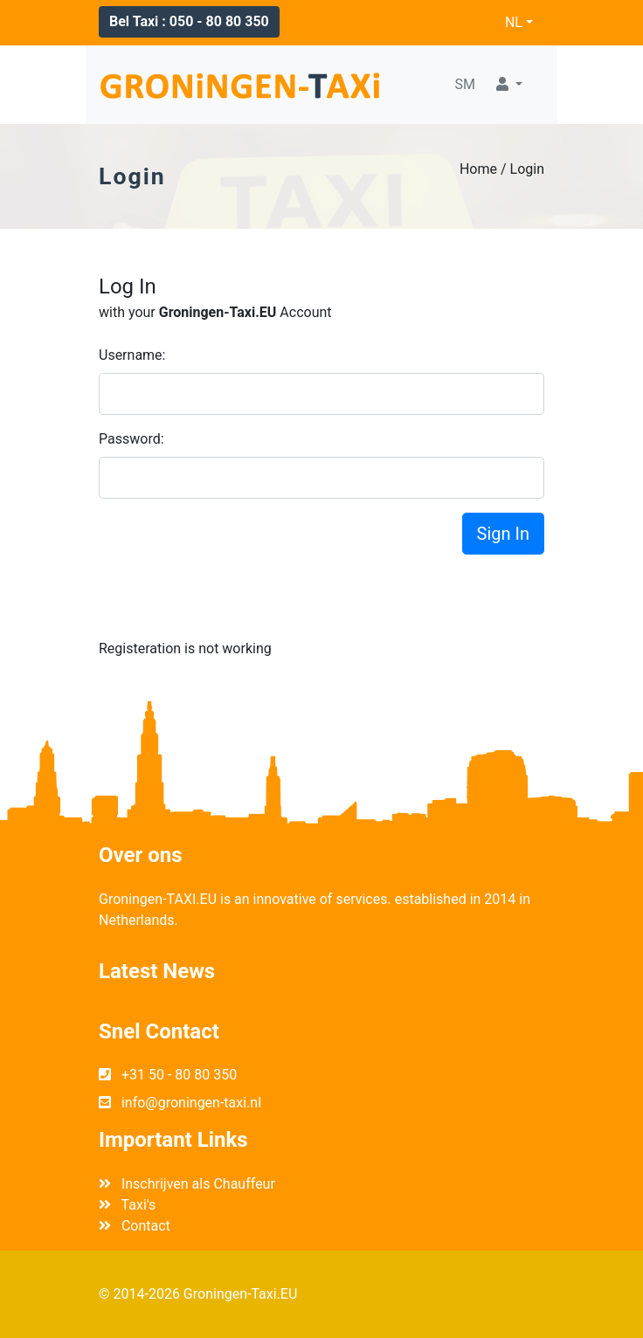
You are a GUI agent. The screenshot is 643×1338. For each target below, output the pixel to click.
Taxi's (127, 1205)
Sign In (503, 533)
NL (513, 22)
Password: (131, 439)
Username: (132, 355)
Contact (134, 1225)
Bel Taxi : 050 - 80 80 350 (189, 21)
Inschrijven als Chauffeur (187, 1184)
